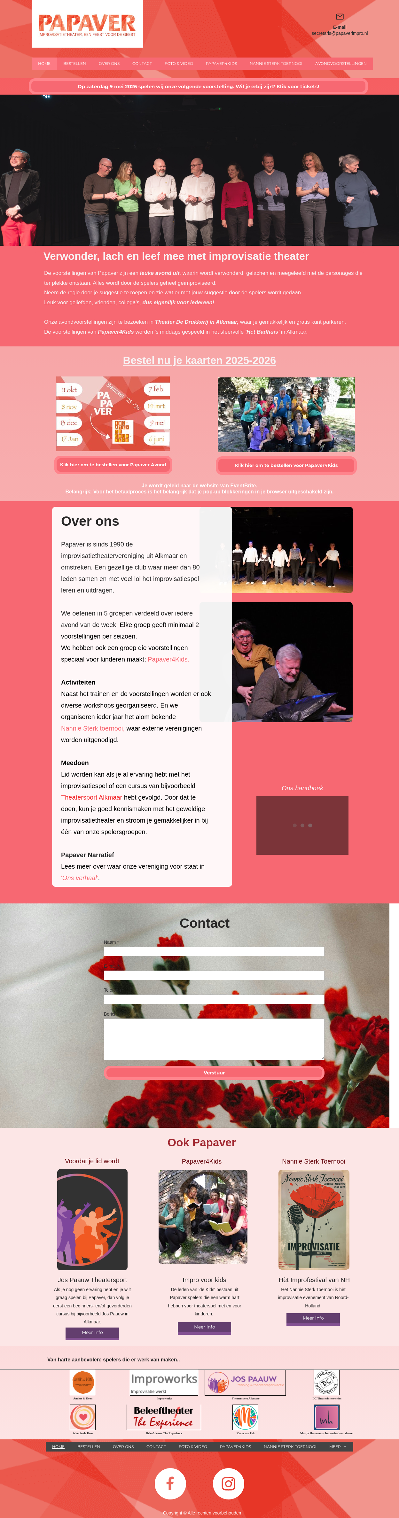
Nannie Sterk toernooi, (93, 728)
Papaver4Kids (116, 332)
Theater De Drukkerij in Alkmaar (196, 322)
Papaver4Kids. (168, 659)
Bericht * (112, 1014)
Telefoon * (114, 990)
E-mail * (112, 966)
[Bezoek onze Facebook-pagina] (170, 1483)
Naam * (111, 942)
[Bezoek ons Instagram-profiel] (228, 1483)
